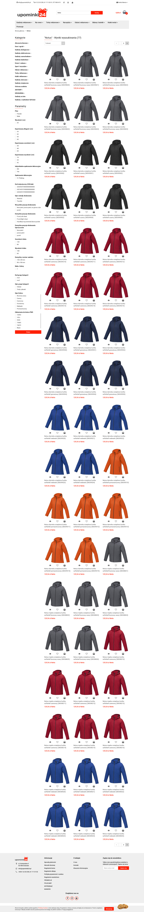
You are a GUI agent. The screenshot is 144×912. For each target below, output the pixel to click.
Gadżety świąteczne (21, 83)
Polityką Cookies (42, 908)
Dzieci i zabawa (21, 63)
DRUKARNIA (20, 93)
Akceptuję (109, 909)
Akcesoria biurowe (22, 43)
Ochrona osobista (21, 86)
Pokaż (28, 332)
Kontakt (76, 865)
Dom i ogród (19, 46)
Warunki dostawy (49, 865)
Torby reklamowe (53, 22)
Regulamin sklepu (50, 871)
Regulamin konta (49, 868)
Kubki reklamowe (21, 76)
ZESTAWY (19, 90)
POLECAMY (48, 883)
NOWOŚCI (47, 889)
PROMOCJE (48, 880)
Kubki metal (113, 22)
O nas (75, 862)
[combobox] (54, 43)
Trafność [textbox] (48, 43)
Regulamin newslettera (51, 877)
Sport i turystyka (21, 66)
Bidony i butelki (98, 22)
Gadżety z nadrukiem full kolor (25, 100)
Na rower (39, 22)
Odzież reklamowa (82, 22)
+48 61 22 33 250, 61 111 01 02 (28, 872)
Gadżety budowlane (22, 60)
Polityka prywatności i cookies (53, 874)
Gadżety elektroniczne (23, 53)
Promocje (19, 27)
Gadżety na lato (20, 96)
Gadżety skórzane (21, 80)
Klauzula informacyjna (81, 868)
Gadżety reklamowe (24, 22)
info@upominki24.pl (24, 868)
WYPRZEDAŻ (48, 886)
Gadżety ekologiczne (22, 50)
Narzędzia (67, 22)
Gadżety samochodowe (23, 56)
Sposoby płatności (50, 862)
